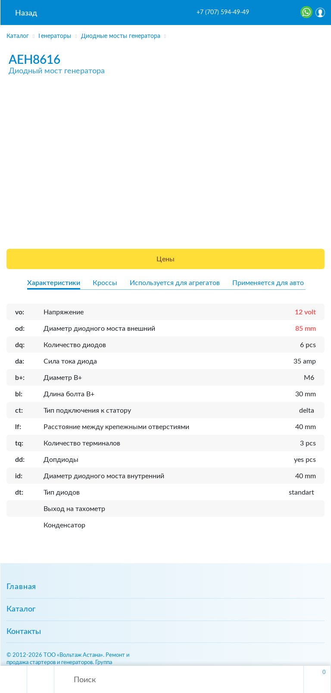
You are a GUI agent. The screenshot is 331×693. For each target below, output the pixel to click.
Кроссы (105, 282)
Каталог (20, 609)
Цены (165, 259)
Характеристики (53, 282)
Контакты (23, 632)
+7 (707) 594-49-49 (223, 12)
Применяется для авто (268, 282)
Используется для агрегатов (175, 282)
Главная (21, 587)
